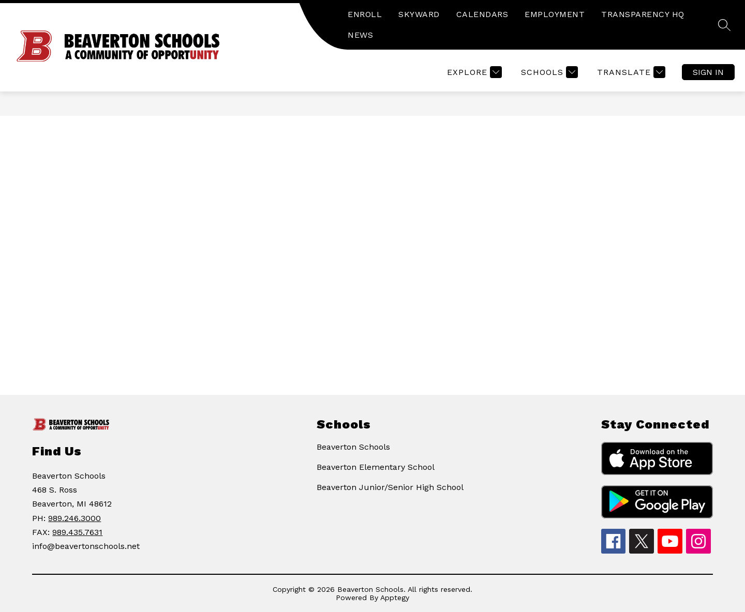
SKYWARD (419, 14)
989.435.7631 (77, 532)
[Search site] (724, 25)
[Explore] (473, 72)
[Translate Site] (629, 72)
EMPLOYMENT (555, 14)
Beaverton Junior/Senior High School (390, 487)
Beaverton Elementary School (376, 467)
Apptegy (394, 597)
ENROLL (365, 14)
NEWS (360, 35)
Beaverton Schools (353, 447)
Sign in (708, 72)
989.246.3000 (74, 518)
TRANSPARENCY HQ (642, 14)
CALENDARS (482, 14)
